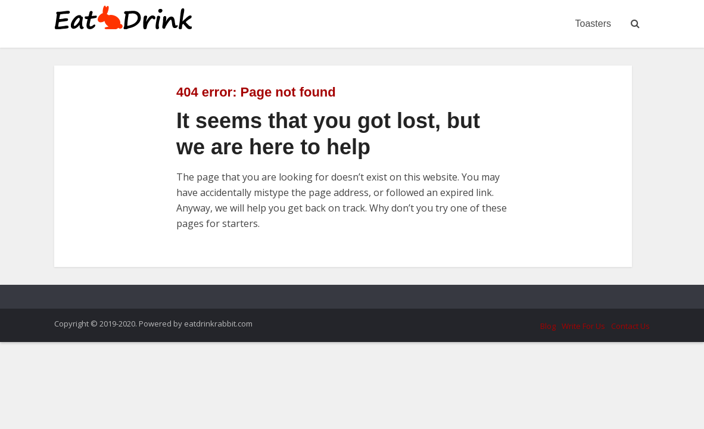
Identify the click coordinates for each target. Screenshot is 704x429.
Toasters (593, 23)
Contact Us (630, 326)
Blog (548, 326)
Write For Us (583, 326)
